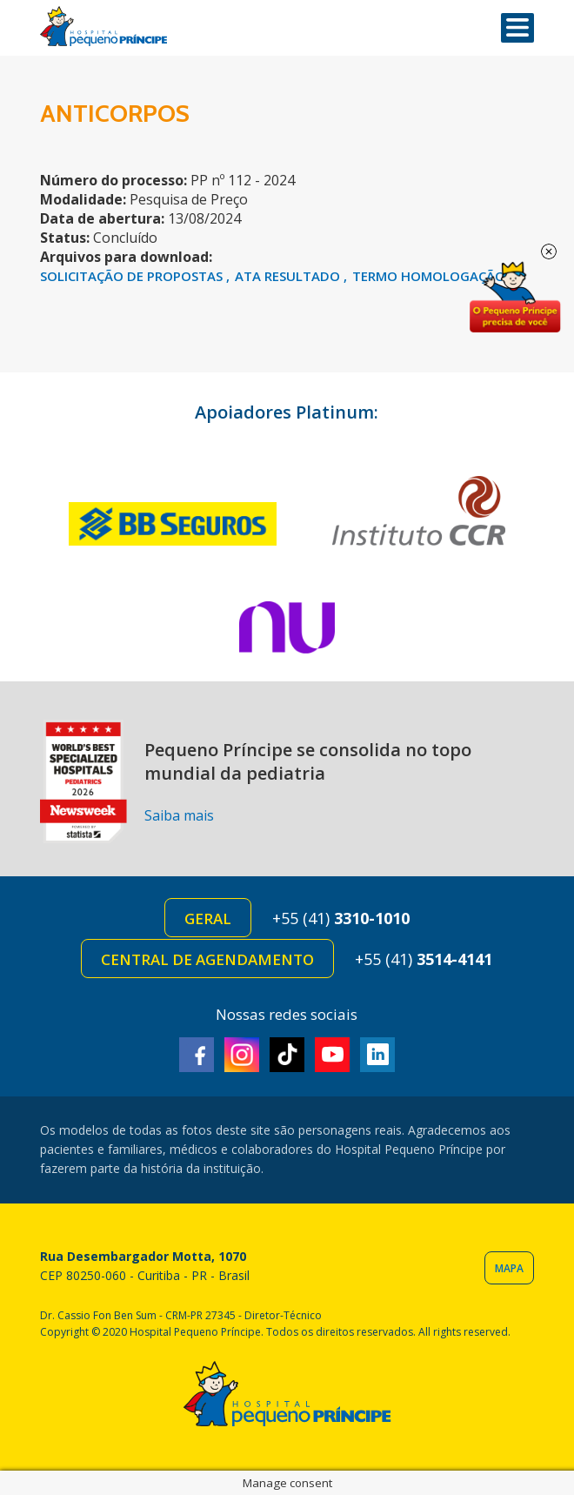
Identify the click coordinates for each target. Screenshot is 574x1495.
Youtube (332, 1054)
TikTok (287, 1054)
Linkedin (377, 1054)
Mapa (509, 1268)
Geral (207, 918)
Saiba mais (179, 815)
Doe (515, 297)
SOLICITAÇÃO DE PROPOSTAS (133, 276)
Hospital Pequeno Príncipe (103, 26)
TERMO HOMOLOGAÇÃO (428, 276)
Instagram (241, 1054)
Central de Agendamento (207, 959)
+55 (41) (341, 918)
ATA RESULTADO (289, 276)
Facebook (196, 1054)
